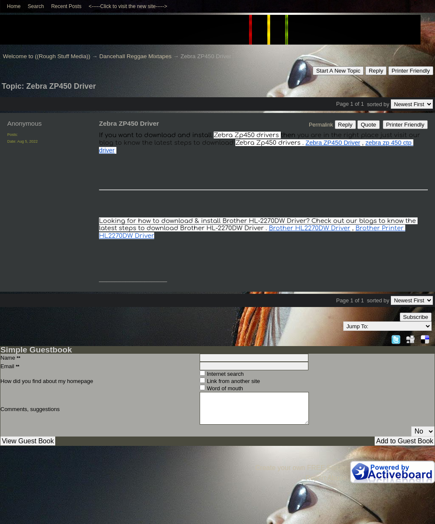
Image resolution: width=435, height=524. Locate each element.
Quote (368, 124)
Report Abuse (326, 478)
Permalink (321, 124)
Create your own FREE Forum (301, 467)
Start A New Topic (338, 71)
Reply (376, 71)
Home (13, 6)
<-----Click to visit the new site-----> (128, 6)
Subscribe (415, 317)
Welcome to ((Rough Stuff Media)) (46, 56)
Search (36, 6)
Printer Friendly (411, 71)
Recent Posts (66, 6)
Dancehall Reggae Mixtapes (135, 56)
